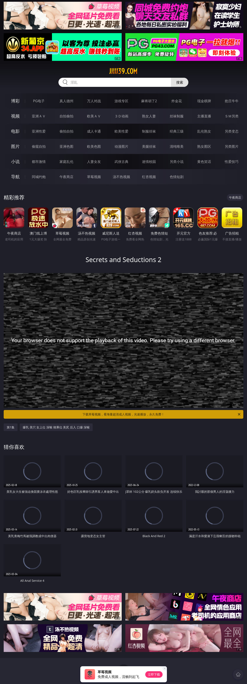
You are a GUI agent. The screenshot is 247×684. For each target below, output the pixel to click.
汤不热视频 (121, 176)
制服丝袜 (149, 131)
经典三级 (177, 131)
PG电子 (39, 101)
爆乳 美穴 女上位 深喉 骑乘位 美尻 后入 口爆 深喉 (56, 427)
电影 (15, 131)
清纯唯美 (177, 146)
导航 (15, 177)
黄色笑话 (204, 161)
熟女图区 (204, 146)
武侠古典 (121, 161)
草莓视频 (94, 176)
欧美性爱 (121, 131)
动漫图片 (121, 146)
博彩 (15, 101)
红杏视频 (149, 176)
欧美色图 (94, 146)
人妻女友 (94, 161)
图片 (15, 146)
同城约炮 (39, 176)
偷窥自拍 (39, 146)
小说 (15, 161)
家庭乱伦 (66, 161)
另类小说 (177, 161)
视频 (15, 116)
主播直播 (204, 116)
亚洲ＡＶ (39, 116)
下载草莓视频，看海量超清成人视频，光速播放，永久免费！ (161, 414)
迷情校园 (149, 161)
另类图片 (232, 146)
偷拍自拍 (66, 131)
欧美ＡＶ (94, 116)
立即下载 (154, 674)
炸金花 (176, 101)
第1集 (11, 427)
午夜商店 (66, 176)
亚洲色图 (66, 146)
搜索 (179, 82)
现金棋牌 (204, 101)
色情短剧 (177, 176)
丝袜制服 (177, 116)
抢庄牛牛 (232, 101)
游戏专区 (121, 101)
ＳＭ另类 (232, 116)
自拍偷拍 (66, 116)
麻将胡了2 (149, 101)
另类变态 (232, 131)
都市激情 (39, 161)
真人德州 (66, 101)
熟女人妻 (149, 116)
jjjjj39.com (123, 71)
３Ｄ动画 (121, 116)
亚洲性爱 (39, 131)
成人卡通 (94, 131)
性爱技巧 (232, 161)
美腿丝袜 (149, 146)
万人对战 (94, 101)
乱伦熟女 (204, 131)
